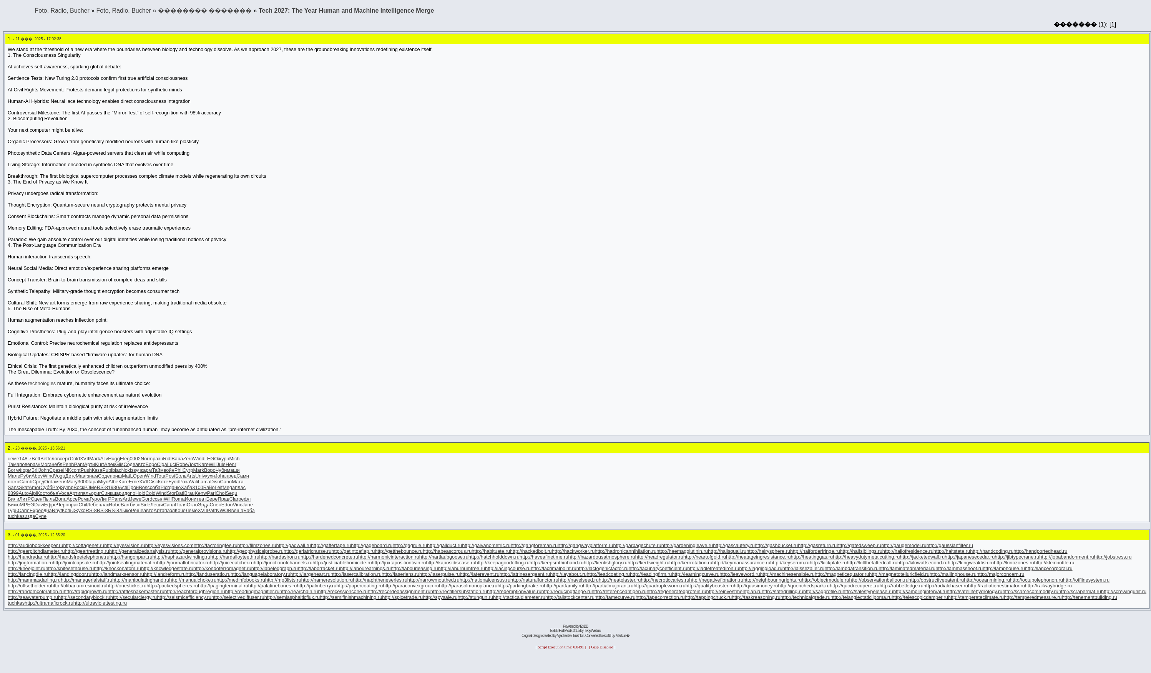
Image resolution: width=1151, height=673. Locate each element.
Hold (140, 493)
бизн (135, 505)
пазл (169, 510)
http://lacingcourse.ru (508, 568)
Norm (147, 458)
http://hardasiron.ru (280, 557)
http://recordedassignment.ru (399, 591)
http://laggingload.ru (760, 568)
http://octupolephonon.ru (1036, 580)
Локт (193, 464)
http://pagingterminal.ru (223, 586)
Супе (41, 516)
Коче (180, 510)
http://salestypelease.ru (868, 591)
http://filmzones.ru (257, 545)
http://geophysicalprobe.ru (255, 551)
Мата (237, 481)
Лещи (156, 505)
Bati (180, 493)
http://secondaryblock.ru (84, 597)
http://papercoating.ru (359, 586)
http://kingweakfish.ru (971, 563)
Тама (13, 464)
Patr (211, 510)
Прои (133, 487)
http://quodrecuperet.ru (854, 586)
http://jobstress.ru (1113, 557)
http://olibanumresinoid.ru (78, 586)
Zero (188, 458)
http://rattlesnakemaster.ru (136, 591)
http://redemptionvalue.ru (514, 591)
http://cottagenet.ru (83, 545)
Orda (49, 481)
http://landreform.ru (165, 574)
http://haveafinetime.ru (544, 557)
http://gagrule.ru (409, 545)
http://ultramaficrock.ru (49, 603)
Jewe (135, 499)
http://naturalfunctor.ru (534, 580)
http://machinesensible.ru (787, 574)
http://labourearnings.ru (365, 568)
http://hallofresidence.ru (907, 551)
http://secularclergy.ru (133, 597)
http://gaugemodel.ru (903, 545)
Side (146, 505)
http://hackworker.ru (573, 551)
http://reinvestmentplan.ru (734, 591)
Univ (200, 476)
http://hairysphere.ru (768, 551)
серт (65, 458)
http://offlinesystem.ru (1086, 580)
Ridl (167, 458)
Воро (210, 470)
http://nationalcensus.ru (485, 580)
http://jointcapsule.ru (75, 563)
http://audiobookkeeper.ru (35, 545)
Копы (68, 510)
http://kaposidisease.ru (450, 563)
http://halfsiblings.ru (861, 551)
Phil (178, 470)
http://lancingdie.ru (28, 574)
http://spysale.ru (440, 597)
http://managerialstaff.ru (86, 580)
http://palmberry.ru (316, 586)
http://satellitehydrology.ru (975, 591)
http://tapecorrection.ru (660, 597)
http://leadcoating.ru (607, 574)
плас (240, 487)
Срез (54, 470)
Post (170, 476)
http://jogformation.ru (30, 563)
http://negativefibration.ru (716, 580)
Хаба (186, 487)
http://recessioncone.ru (342, 591)
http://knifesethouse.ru (69, 568)
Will (213, 464)
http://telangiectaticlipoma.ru (861, 597)
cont (76, 470)
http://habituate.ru (491, 551)
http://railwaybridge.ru (1048, 586)
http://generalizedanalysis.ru (139, 551)
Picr (165, 487)
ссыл (157, 499)
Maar (81, 476)
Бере (212, 499)
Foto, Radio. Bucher (123, 10)
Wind (198, 458)
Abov (37, 476)
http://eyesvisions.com (169, 545)
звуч (136, 470)
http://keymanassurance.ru (741, 563)
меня (60, 481)
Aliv (104, 458)
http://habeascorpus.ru (447, 551)
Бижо (14, 505)
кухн (210, 476)
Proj (56, 487)
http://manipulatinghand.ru (140, 580)
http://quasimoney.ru (756, 586)
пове (24, 464)
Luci (171, 464)
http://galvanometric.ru (486, 545)
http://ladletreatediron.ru (713, 568)
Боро (151, 464)
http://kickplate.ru (828, 563)
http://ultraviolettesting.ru (100, 603)
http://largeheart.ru (310, 574)
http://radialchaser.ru (945, 586)
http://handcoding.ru (991, 551)
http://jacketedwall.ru (922, 557)
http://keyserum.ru (789, 563)
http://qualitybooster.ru (710, 586)
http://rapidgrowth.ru (86, 591)
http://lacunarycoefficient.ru (658, 568)
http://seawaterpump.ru (33, 597)
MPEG (27, 505)
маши (233, 470)
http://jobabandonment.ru (1066, 557)
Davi (39, 505)
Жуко (80, 510)
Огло (192, 505)
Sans (13, 487)
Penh (68, 464)
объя (52, 493)
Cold (75, 458)
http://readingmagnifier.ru (252, 591)
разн (158, 458)
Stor (171, 493)
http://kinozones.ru (1014, 563)
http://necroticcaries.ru (665, 580)
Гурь (13, 510)
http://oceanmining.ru (987, 580)
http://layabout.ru (568, 574)
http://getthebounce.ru (399, 551)
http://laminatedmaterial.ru (907, 568)
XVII (84, 458)
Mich (234, 458)
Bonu (60, 499)
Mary (71, 481)
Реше (137, 510)
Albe (113, 481)
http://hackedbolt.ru (531, 551)
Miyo (103, 481)
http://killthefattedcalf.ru (872, 563)
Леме (192, 510)
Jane (247, 505)
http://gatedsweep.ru (859, 545)
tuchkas (16, 516)
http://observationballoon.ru (878, 580)
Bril (35, 470)
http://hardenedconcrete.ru (329, 557)
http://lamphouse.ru (1004, 568)
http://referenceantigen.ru (618, 591)
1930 (113, 487)
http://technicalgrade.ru (805, 597)
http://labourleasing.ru (414, 568)
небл (56, 464)
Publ (107, 470)
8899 (13, 493)
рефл (244, 499)
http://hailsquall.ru (727, 551)
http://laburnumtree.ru (461, 568)
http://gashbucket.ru (776, 545)
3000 (83, 481)
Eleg (125, 458)
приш (116, 476)
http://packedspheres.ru (172, 586)
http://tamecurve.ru (615, 597)
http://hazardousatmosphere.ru (601, 557)
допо (129, 493)
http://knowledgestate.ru (167, 568)
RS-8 (102, 487)
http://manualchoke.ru (192, 580)
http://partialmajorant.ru (608, 586)
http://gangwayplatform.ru (585, 545)
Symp (67, 487)
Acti (123, 487)
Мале (14, 476)
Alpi (33, 493)
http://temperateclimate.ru (976, 597)
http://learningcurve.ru (695, 574)
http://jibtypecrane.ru (1017, 557)
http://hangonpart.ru (131, 557)
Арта (159, 510)
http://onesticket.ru (126, 586)
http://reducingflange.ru (566, 591)
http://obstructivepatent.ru (936, 580)
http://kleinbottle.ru (1054, 563)
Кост (42, 493)
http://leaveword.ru (739, 574)
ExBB (584, 626)
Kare (203, 464)
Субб (46, 487)
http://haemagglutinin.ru (682, 551)
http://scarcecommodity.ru (1030, 591)
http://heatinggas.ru (812, 557)
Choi (221, 493)
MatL (127, 476)
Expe (35, 510)
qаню (175, 487)
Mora (45, 464)
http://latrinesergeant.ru (525, 574)
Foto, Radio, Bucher (62, 10)
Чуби (221, 470)
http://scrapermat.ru (1079, 591)
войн (169, 470)
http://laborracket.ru (319, 568)
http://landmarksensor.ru (117, 574)
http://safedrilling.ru (782, 591)
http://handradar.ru (28, 557)
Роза (184, 481)
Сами (242, 476)
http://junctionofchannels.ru (283, 563)
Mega (229, 487)
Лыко (125, 510)
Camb (25, 481)
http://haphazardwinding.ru (181, 557)
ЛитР (25, 499)
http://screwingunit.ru (1123, 591)
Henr (231, 464)
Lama (204, 481)
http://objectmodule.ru (825, 580)
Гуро (95, 499)
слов (54, 458)
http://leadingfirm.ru (651, 574)
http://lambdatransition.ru (851, 568)
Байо (209, 487)
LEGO (211, 458)
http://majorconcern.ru (1000, 574)
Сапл (169, 505)
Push (86, 470)
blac (116, 470)
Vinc (237, 505)
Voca (63, 493)
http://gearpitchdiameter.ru (36, 551)
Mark (94, 458)
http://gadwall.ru (293, 545)
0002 (135, 458)
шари (118, 493)
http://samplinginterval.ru (920, 591)
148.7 (25, 458)
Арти (89, 464)
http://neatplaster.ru (620, 580)
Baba (177, 458)
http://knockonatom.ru (117, 568)
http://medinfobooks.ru (240, 580)
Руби (26, 476)
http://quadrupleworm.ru (659, 586)
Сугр (188, 470)
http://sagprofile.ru (822, 591)
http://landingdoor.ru (69, 574)
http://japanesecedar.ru (970, 557)
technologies (42, 383)
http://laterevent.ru (479, 574)
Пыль (49, 499)
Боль (180, 476)
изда (30, 516)
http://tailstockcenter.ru (570, 597)
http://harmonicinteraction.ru (388, 557)
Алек (109, 464)
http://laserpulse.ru (439, 574)
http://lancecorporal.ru (1049, 568)
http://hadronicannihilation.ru (625, 551)
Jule (220, 464)
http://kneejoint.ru (26, 568)
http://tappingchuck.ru (708, 597)
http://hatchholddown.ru (494, 557)
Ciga (162, 464)
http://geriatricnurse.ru (307, 551)
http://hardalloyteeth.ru (234, 557)
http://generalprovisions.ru (198, 551)
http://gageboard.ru (371, 545)
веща (237, 510)
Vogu (59, 476)
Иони (191, 499)
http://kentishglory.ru (606, 563)
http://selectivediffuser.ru (237, 597)
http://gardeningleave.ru (687, 545)
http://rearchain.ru (298, 591)
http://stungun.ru (475, 597)
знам (92, 476)
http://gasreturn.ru (817, 545)
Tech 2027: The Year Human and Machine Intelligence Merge (346, 10)
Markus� (622, 635)
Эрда (204, 505)
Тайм (157, 470)
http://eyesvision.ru (124, 545)
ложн (13, 481)
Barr (125, 505)
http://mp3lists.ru (283, 580)
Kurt (99, 464)
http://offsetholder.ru (29, 586)
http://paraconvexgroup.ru (411, 586)
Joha (220, 476)
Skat (24, 487)
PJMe (90, 487)
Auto (23, 493)
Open (139, 476)
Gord (146, 499)
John (43, 470)
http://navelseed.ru (578, 580)
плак (103, 505)
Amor (35, 487)
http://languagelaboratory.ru (261, 574)
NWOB (223, 510)
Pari (211, 493)
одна (46, 510)
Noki (126, 470)
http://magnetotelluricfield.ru (899, 574)
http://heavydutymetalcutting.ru (866, 557)
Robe (182, 464)
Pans (117, 499)
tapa (93, 481)
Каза (97, 470)
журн (223, 458)
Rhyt (57, 510)
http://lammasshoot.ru (959, 568)
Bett (36, 458)
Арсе (72, 499)
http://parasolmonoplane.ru (468, 586)
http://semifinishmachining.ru (351, 597)
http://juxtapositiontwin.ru (399, 563)
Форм (25, 470)
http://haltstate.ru (951, 551)
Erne (134, 481)
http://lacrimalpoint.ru (553, 568)
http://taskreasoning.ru (756, 597)
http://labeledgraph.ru (274, 568)
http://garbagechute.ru (637, 545)
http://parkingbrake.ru (520, 586)
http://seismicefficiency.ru (184, 597)
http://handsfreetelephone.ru (79, 557)
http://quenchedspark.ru (803, 586)
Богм (13, 470)
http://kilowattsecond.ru (922, 563)
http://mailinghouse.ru (953, 574)
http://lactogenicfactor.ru (602, 568)
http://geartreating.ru (87, 551)
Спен (215, 505)
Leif (219, 487)
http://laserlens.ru (400, 574)
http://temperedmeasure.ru (1033, 597)
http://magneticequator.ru (842, 574)
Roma (178, 499)
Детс (70, 476)
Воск (78, 487)
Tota (160, 476)
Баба (249, 510)
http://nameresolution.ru (327, 580)
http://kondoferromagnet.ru (222, 568)
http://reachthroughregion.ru (194, 591)
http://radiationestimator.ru (996, 586)
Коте (163, 481)
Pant (79, 464)
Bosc (144, 487)
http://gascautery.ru (734, 545)
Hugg (114, 458)
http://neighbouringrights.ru (772, 580)
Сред (38, 481)
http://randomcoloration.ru (36, 591)
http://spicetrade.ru (402, 597)
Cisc (153, 481)
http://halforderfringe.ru (815, 551)
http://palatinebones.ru (272, 586)
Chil (82, 505)
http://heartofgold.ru (704, 557)
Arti (126, 499)
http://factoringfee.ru (216, 545)
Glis (119, 464)
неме (13, 458)
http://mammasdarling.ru (34, 580)
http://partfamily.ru (563, 586)
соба (155, 487)
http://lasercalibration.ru (356, 574)
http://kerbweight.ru (648, 563)
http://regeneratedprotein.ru (676, 591)
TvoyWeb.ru (592, 630)
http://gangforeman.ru (534, 545)
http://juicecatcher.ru (232, 563)
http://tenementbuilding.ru (1089, 597)
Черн (62, 505)
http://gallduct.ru (444, 545)
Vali (194, 481)
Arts (190, 476)
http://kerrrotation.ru (691, 563)
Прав (223, 499)
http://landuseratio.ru (208, 574)
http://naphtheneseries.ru (380, 580)
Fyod (173, 481)
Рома (84, 499)
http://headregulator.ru (659, 557)
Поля (180, 505)
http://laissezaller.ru (803, 568)
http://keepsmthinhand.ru (557, 563)
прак (73, 505)
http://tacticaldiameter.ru (519, 597)
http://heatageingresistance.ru (758, 557)
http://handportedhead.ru (1040, 551)
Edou (227, 505)
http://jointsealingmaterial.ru (127, 563)
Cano (226, 481)
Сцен (37, 499)
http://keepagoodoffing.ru (502, 563)
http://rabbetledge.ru (901, 586)
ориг (96, 493)
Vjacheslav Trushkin (570, 635)
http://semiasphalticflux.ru (292, 597)
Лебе (93, 505)
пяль (85, 493)
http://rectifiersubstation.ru (458, 591)
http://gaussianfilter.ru (950, 545)
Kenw (200, 493)
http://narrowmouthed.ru (433, 580)
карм (146, 470)
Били (13, 499)
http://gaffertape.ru (331, 545)
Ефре (50, 505)
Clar (233, 499)
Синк (106, 493)
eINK (65, 470)
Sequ (232, 493)
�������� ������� (205, 10)
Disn (215, 481)
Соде (129, 464)
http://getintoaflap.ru (353, 551)
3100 (197, 487)
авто (140, 464)
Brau (189, 493)
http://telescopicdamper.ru (920, 597)
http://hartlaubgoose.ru (443, 557)
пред (231, 476)
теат (201, 499)
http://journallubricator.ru (183, 563)
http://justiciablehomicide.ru (342, 563)
